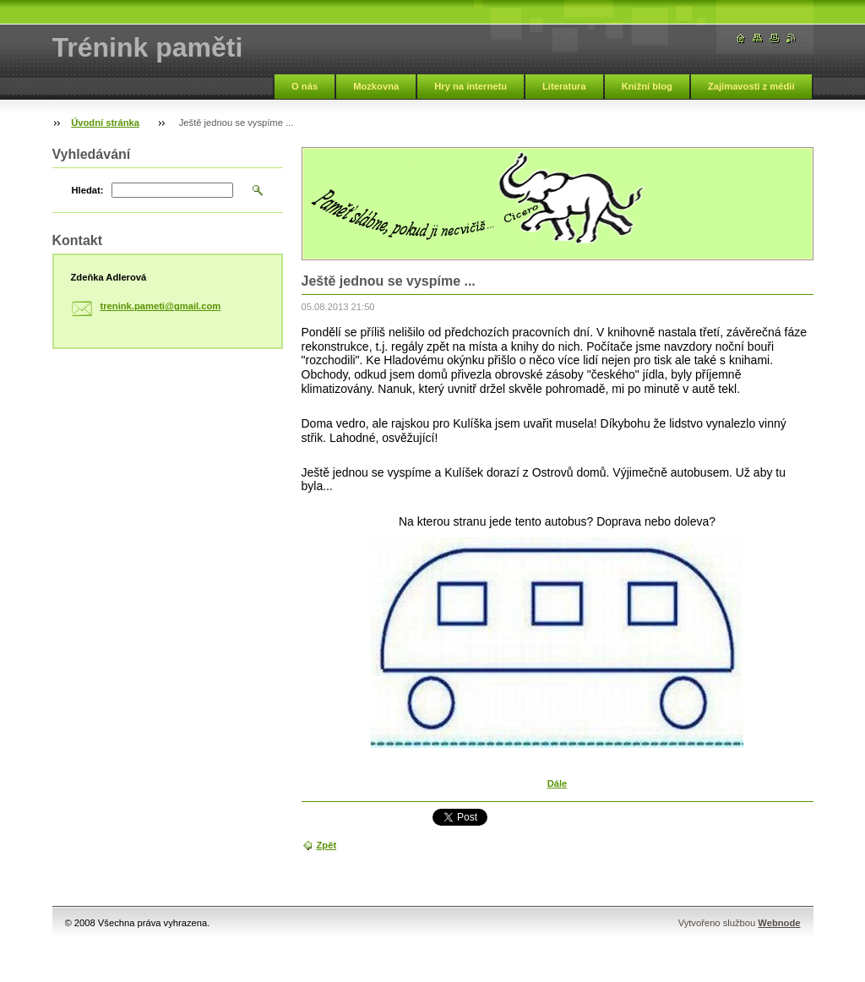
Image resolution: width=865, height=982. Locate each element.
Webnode (779, 923)
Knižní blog (647, 86)
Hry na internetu (470, 86)
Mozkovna (376, 86)
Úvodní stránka (105, 122)
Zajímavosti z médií (751, 86)
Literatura (564, 86)
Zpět (327, 845)
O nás (304, 86)
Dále (557, 783)
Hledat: (88, 190)
